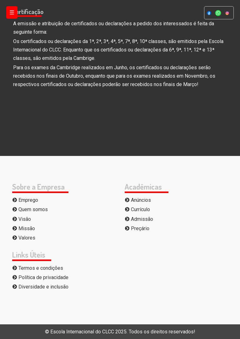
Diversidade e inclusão (40, 287)
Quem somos (30, 209)
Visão (21, 219)
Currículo (137, 209)
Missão (23, 228)
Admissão (139, 219)
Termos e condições (37, 268)
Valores (23, 238)
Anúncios (138, 200)
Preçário (137, 228)
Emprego (25, 200)
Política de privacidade (40, 277)
